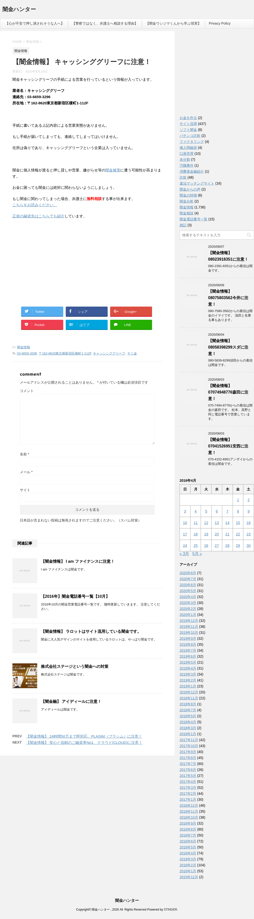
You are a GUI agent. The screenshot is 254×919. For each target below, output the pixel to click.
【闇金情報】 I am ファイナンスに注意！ (78, 561)
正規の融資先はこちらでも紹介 (38, 216)
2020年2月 (188, 609)
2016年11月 (189, 811)
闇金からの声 (190, 189)
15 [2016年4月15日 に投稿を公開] (238, 522)
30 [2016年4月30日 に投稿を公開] (249, 545)
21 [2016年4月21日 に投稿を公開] (227, 534)
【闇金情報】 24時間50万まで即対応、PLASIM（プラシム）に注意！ (84, 736)
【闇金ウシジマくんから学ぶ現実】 (173, 23)
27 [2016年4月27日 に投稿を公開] (217, 545)
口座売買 (186, 154)
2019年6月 (188, 656)
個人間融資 (188, 148)
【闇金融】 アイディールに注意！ (71, 701)
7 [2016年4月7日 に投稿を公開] (227, 511)
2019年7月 (188, 650)
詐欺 (183, 177)
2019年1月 (188, 686)
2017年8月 (188, 758)
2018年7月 (188, 710)
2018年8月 (188, 704)
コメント (27, 391)
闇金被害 (112, 170)
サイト (25, 490)
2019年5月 (188, 662)
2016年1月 (188, 871)
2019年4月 (188, 668)
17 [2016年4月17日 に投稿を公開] (185, 534)
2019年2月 (188, 680)
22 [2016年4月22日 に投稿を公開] (238, 534)
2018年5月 (188, 716)
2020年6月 (188, 585)
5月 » (197, 554)
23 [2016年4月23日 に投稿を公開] (249, 534)
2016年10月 (189, 817)
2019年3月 (188, 674)
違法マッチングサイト (197, 183)
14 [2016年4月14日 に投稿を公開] (227, 522)
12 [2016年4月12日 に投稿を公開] (206, 522)
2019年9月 (188, 638)
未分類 (185, 159)
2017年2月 (188, 794)
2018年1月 (188, 734)
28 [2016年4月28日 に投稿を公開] (227, 545)
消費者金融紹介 (192, 171)
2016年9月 (188, 823)
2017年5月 (188, 776)
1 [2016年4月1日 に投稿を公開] (238, 500)
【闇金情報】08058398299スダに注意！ (228, 347)
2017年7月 (188, 764)
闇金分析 (186, 201)
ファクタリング (192, 142)
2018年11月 (189, 698)
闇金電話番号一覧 (193, 219)
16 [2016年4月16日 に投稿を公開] (249, 522)
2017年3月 (188, 788)
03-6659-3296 (27, 353)
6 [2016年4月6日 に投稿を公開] (217, 511)
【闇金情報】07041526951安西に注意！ (228, 446)
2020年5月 (188, 591)
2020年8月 (188, 573)
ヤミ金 (132, 353)
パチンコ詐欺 (190, 136)
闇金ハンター (19, 10)
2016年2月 (188, 865)
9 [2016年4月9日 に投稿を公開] (249, 511)
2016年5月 (188, 847)
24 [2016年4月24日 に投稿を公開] (185, 545)
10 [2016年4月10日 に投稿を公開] (185, 522)
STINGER (170, 909)
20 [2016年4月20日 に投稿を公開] (217, 534)
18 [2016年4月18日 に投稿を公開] (195, 534)
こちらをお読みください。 (34, 205)
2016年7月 (188, 835)
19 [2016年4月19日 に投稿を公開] (206, 534)
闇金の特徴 (188, 195)
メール (26, 472)
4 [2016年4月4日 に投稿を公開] (195, 511)
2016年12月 (189, 805)
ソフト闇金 (188, 130)
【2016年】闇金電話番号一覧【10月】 (75, 596)
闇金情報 (23, 347)
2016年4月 (188, 853)
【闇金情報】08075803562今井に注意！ (228, 297)
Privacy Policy (219, 23)
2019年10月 (189, 633)
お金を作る (188, 118)
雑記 (183, 225)
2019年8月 (188, 644)
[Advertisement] (49, 255)
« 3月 (184, 554)
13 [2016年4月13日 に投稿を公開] (217, 522)
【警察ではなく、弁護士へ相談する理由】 (105, 23)
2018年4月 (188, 722)
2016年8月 (188, 829)
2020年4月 (188, 597)
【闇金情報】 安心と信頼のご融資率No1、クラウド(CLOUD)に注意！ (84, 742)
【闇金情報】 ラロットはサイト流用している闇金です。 (91, 631)
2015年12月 (189, 877)
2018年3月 (188, 728)
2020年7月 (188, 579)
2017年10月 (189, 746)
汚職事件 (186, 165)
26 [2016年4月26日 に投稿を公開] (206, 545)
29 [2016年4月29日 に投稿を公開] (238, 545)
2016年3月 (188, 859)
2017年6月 (188, 770)
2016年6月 (188, 841)
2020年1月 (188, 615)
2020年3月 (188, 603)
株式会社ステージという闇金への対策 (74, 666)
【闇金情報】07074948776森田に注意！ (228, 392)
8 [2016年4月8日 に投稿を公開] (238, 511)
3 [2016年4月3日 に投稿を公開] (185, 511)
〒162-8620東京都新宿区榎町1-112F (65, 353)
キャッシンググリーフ (109, 353)
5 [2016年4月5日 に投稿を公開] (206, 511)
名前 (24, 454)
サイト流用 (188, 124)
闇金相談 (186, 213)
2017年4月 (188, 782)
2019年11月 (189, 627)
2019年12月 (189, 621)
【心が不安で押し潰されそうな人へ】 (34, 23)
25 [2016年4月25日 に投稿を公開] (195, 545)
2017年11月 (189, 740)
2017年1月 (188, 799)
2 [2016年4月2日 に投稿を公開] (249, 500)
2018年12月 (189, 692)
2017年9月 (188, 752)
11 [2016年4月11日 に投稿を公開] (195, 522)
